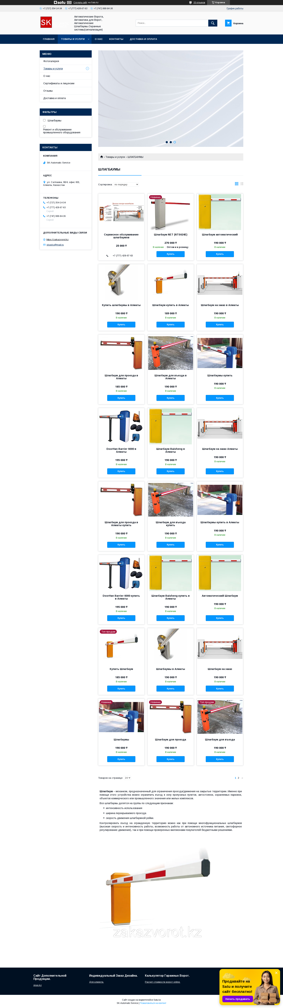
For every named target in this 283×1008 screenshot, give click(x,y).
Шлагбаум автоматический (220, 234)
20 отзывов (199, 2)
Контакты (116, 39)
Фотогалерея (51, 61)
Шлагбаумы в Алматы (170, 669)
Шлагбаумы (121, 739)
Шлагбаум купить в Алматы (170, 305)
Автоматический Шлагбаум (220, 595)
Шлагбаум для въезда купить (171, 524)
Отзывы (48, 90)
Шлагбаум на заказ (220, 669)
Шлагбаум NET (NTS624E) (170, 234)
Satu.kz (157, 1000)
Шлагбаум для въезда (220, 739)
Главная (49, 39)
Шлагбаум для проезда (170, 739)
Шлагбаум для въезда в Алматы (170, 377)
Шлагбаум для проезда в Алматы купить (121, 524)
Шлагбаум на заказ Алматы (220, 448)
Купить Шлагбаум (121, 669)
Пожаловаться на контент (153, 1003)
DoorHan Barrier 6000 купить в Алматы (121, 597)
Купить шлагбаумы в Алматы (121, 305)
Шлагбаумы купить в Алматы (220, 522)
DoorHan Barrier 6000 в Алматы (121, 450)
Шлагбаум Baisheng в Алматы (170, 450)
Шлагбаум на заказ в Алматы (220, 305)
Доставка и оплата (143, 39)
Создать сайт (80, 2)
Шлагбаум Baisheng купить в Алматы (170, 597)
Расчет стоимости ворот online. (162, 982)
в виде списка (241, 184)
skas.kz (37, 985)
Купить (170, 254)
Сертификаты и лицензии (58, 83)
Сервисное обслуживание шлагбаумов (121, 236)
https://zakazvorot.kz (57, 239)
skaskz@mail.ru (55, 244)
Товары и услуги (73, 39)
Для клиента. (96, 982)
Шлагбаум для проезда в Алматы (121, 377)
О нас (99, 39)
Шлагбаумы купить (219, 375)
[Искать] (212, 23)
